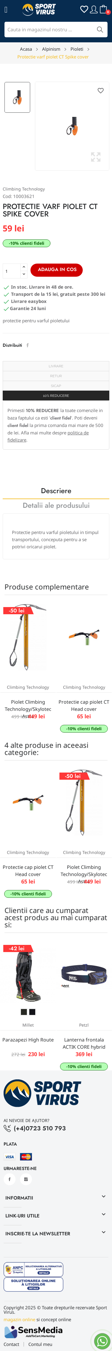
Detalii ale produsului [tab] (56, 506)
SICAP (56, 386)
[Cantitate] (12, 271)
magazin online (19, 1319)
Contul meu (40, 1344)
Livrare (56, 366)
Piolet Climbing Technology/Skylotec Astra (28, 709)
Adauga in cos (56, 269)
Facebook (10, 1179)
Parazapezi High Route (28, 1039)
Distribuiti (27, 345)
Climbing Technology (24, 189)
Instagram (26, 1179)
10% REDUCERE (56, 396)
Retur (56, 376)
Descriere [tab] (56, 491)
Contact (11, 1344)
